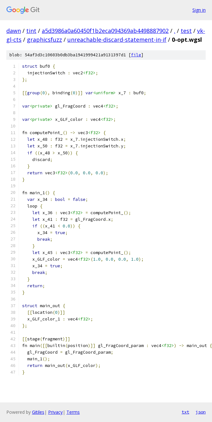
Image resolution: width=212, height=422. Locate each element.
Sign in (199, 10)
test (186, 30)
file (136, 55)
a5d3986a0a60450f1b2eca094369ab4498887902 (105, 30)
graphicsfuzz (44, 39)
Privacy (55, 412)
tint (31, 30)
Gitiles (38, 412)
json (201, 412)
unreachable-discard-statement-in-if (116, 39)
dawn (13, 30)
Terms (73, 412)
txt (185, 412)
